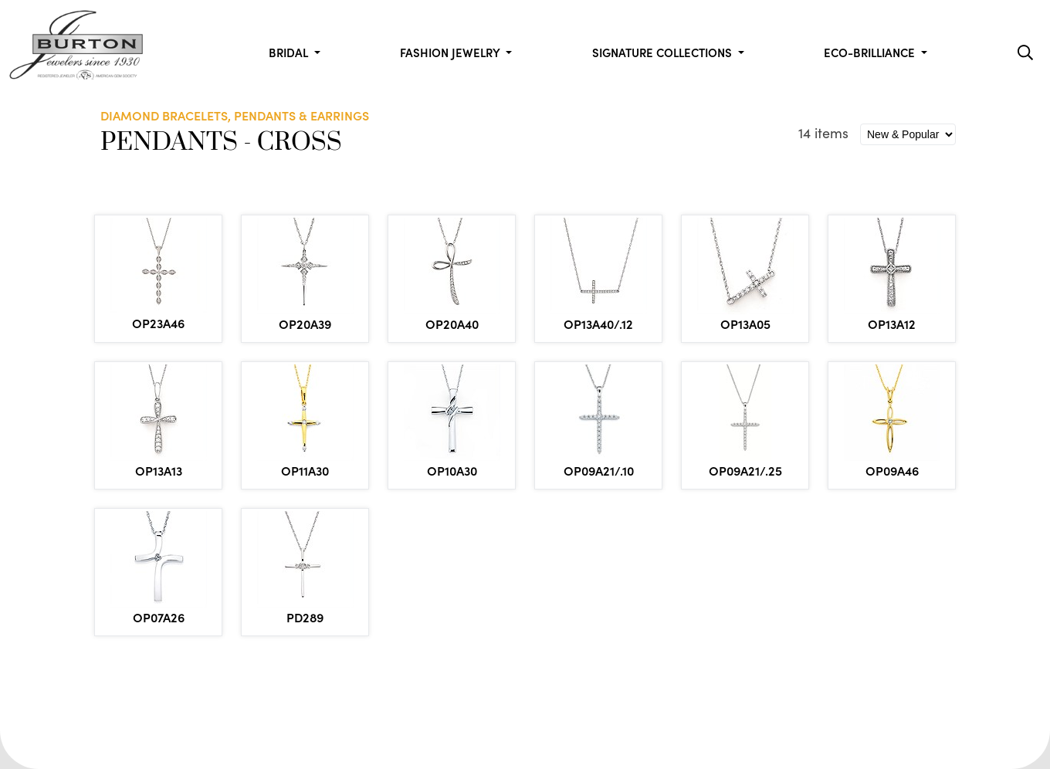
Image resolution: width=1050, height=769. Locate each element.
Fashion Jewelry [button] (451, 52)
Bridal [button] (290, 52)
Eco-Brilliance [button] (871, 52)
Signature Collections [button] (663, 52)
